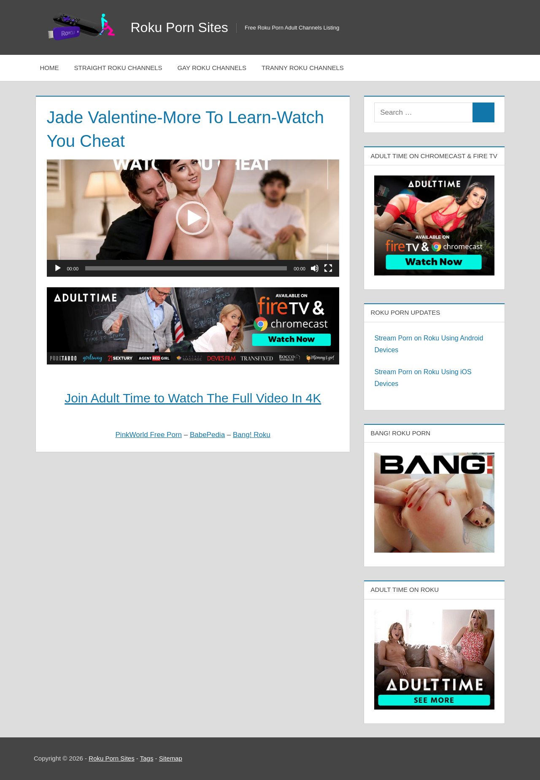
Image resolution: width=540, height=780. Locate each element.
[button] (193, 218)
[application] (193, 217)
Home (49, 67)
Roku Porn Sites (179, 27)
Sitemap (170, 758)
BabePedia (207, 435)
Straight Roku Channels (118, 67)
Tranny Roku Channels (303, 67)
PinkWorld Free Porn (149, 435)
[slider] (186, 268)
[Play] (58, 268)
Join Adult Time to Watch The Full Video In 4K (193, 398)
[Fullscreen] (328, 268)
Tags (147, 758)
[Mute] (314, 268)
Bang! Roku (251, 435)
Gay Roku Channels (211, 67)
